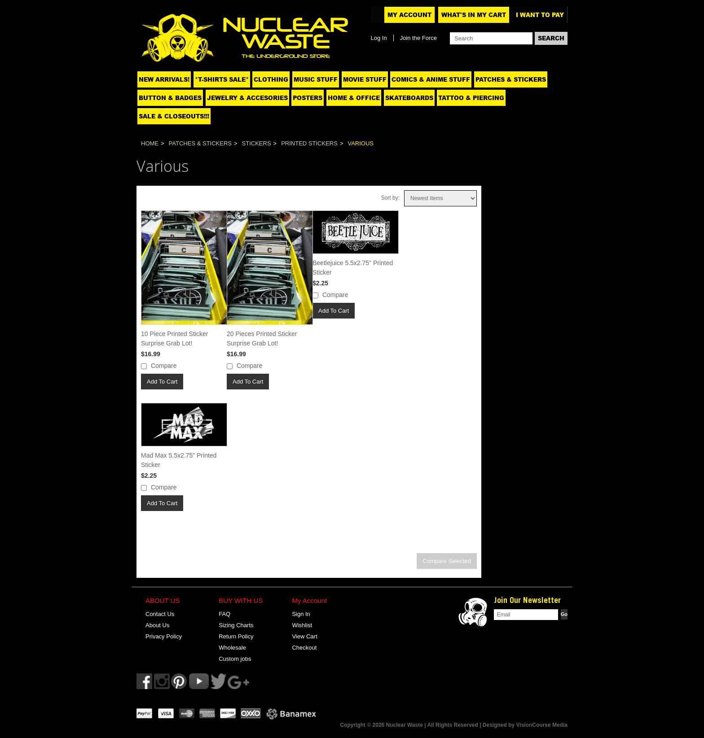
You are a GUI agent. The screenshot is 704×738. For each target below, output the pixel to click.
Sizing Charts (236, 625)
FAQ (224, 614)
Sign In (301, 614)
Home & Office (354, 98)
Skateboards (409, 98)
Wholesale (232, 647)
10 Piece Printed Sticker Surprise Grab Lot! (174, 338)
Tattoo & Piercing (471, 98)
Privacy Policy (163, 636)
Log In (378, 38)
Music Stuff (316, 79)
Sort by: (390, 198)
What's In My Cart (473, 15)
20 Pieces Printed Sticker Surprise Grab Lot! (262, 338)
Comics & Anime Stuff (431, 79)
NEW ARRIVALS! (164, 79)
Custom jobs (235, 658)
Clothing (271, 79)
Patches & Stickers (510, 79)
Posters (307, 98)
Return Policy (236, 636)
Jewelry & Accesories (247, 98)
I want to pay (540, 15)
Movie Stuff (365, 79)
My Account (409, 15)
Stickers (256, 143)
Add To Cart (162, 381)
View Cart (304, 636)
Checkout (304, 647)
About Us (157, 625)
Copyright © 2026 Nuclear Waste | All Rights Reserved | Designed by (428, 725)
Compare (164, 365)
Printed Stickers (309, 143)
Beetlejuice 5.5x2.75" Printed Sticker (352, 267)
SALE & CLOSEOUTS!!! (174, 116)
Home (149, 143)
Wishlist (302, 625)
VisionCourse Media (542, 725)
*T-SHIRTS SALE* (222, 79)
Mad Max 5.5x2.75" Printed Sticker (178, 460)
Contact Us (159, 614)
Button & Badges (170, 98)
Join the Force (418, 38)
